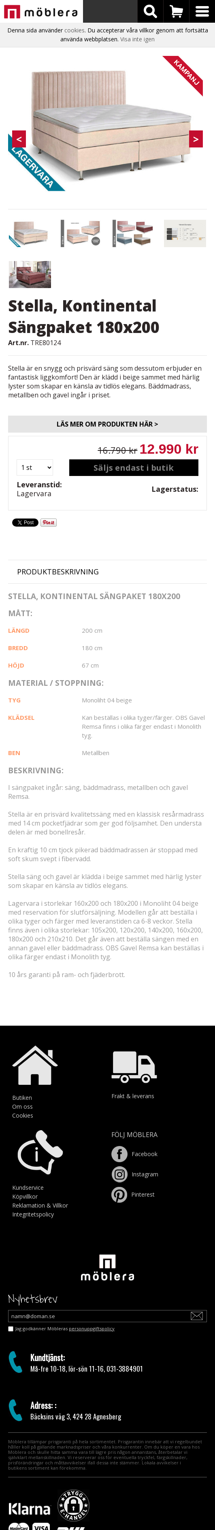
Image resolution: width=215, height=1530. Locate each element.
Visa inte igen (137, 39)
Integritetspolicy (33, 1214)
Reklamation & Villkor (40, 1205)
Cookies (22, 1115)
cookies (74, 30)
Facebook (134, 1154)
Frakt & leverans (132, 1096)
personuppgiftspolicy (92, 1328)
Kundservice (28, 1187)
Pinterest (133, 1194)
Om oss (22, 1106)
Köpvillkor (25, 1196)
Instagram (134, 1174)
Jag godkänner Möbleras (65, 1328)
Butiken (22, 1097)
